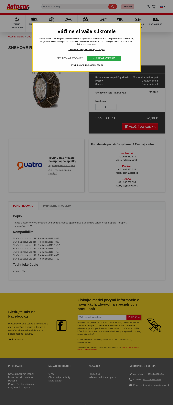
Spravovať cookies (68, 58)
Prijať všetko (104, 58)
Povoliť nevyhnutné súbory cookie (86, 65)
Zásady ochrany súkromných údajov (86, 49)
